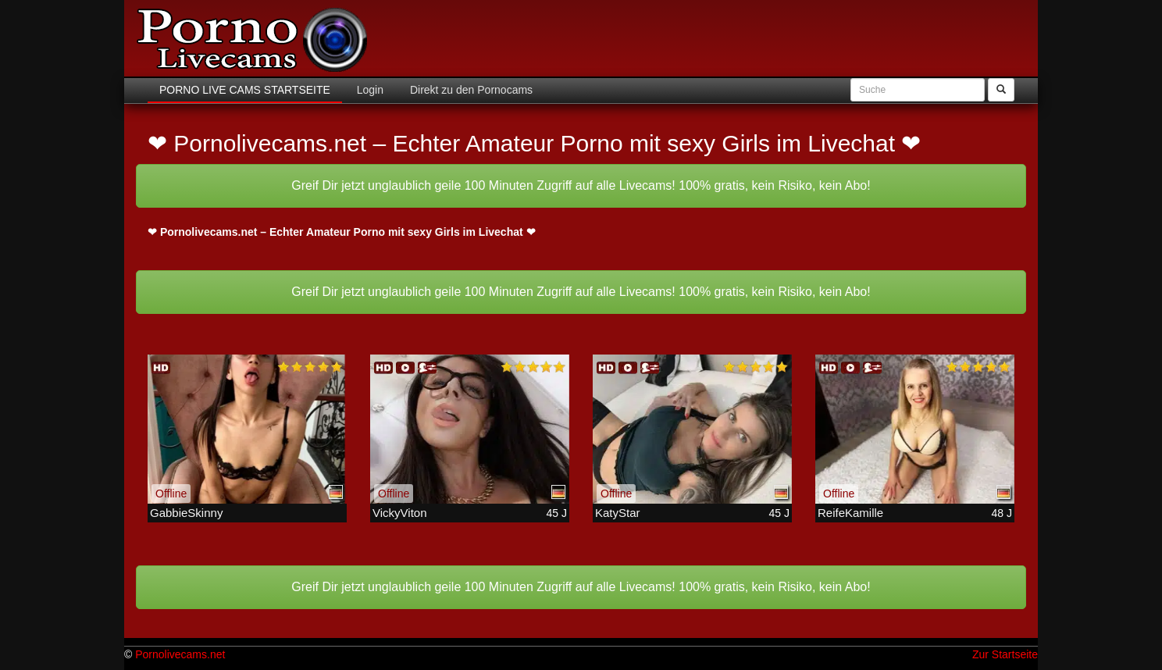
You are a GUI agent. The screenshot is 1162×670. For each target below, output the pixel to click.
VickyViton (399, 512)
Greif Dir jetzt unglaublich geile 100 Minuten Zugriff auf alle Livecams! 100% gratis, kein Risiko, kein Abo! (580, 185)
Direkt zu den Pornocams (470, 90)
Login (368, 90)
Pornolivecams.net (180, 654)
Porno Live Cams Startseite (244, 90)
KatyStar (617, 512)
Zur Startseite (1005, 654)
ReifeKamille (850, 512)
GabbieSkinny (186, 512)
